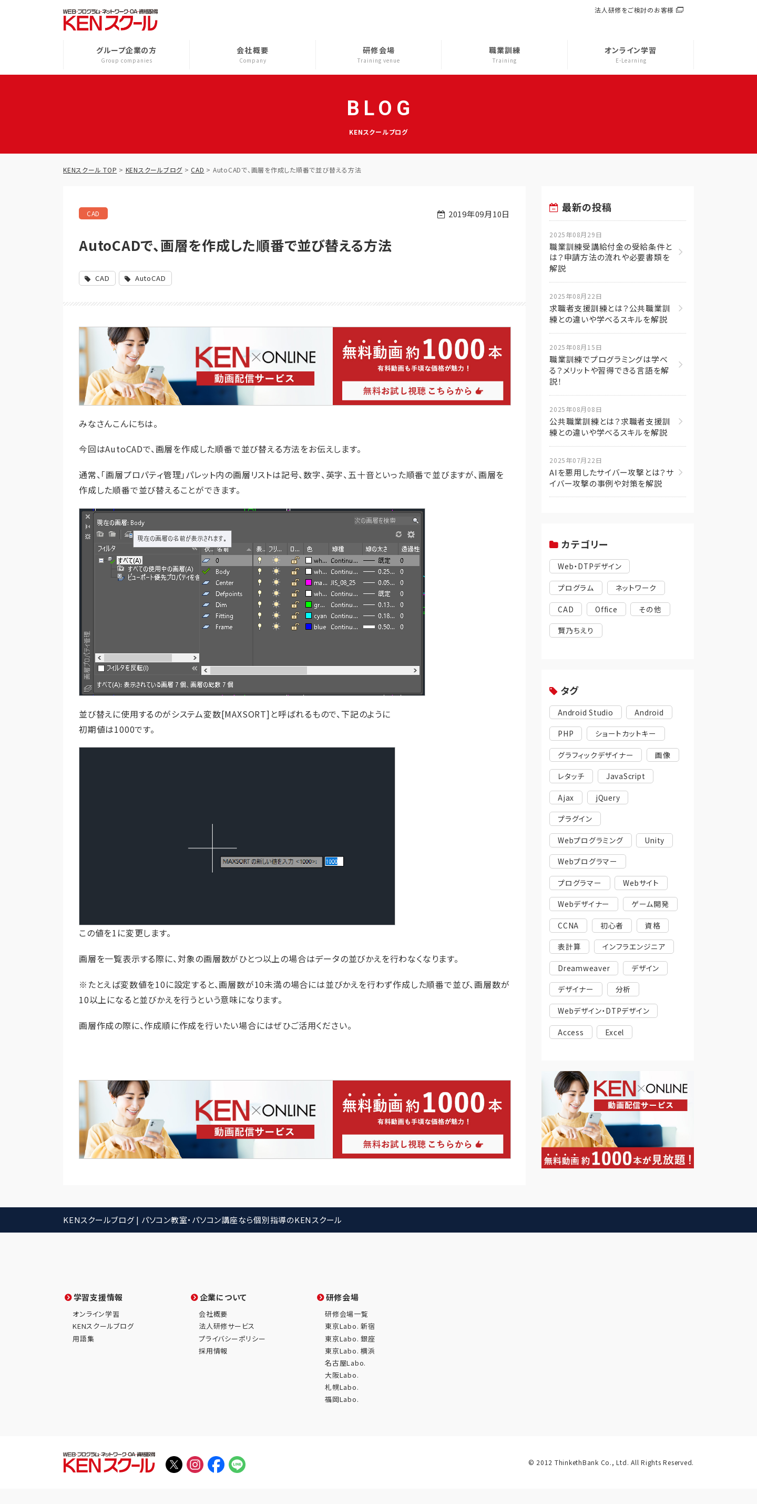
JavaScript (580, 800)
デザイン (651, 995)
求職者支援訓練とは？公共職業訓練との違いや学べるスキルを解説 (612, 309)
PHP (567, 736)
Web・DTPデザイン (593, 567)
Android (656, 714)
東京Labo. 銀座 (350, 1353)
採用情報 (213, 1366)
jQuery (571, 822)
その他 (653, 611)
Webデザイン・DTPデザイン (608, 1038)
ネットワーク (640, 589)
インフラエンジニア (592, 973)
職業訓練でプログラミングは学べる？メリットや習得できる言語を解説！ (612, 365)
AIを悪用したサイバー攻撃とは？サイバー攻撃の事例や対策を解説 (612, 473)
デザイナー (577, 1016)
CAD (95, 213)
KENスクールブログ (103, 1341)
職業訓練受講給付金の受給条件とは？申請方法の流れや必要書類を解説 (612, 252)
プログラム (577, 589)
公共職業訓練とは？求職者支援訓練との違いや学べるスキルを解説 (612, 422)
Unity (661, 844)
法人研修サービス (227, 1341)
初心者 (570, 951)
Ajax (631, 800)
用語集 (83, 1353)
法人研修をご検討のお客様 (634, 9)
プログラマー (581, 887)
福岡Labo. (342, 1414)
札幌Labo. (342, 1402)
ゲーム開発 (578, 930)
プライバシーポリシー (232, 1353)
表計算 (654, 951)
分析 (626, 1016)
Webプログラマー (590, 865)
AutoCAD (157, 278)
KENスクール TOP (90, 169)
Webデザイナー (586, 908)
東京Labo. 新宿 (350, 1341)
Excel (617, 1059)
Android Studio (588, 714)
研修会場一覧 (347, 1329)
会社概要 (213, 1329)
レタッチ (610, 779)
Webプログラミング (593, 844)
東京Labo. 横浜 (350, 1366)
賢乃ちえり (577, 632)
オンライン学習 (96, 1329)
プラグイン (624, 822)
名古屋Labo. (345, 1378)
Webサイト (646, 887)
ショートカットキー (630, 736)
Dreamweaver (586, 995)
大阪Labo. (342, 1390)
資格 (612, 951)
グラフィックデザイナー (598, 757)
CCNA (630, 930)
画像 (566, 779)
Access (572, 1059)
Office (608, 611)
